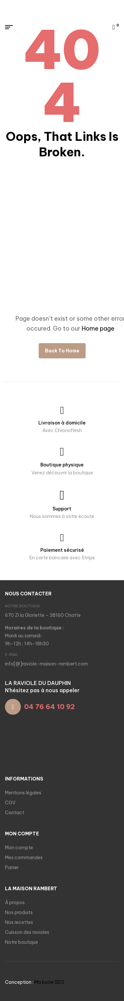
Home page (98, 328)
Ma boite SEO (49, 982)
